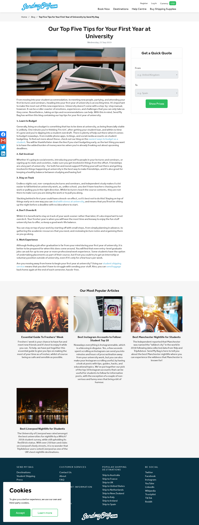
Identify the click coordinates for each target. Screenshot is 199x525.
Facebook (150, 476)
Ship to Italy (108, 497)
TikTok (148, 497)
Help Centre (139, 8)
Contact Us (65, 472)
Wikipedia (150, 490)
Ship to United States (113, 485)
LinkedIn (149, 486)
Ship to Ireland (109, 500)
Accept (20, 512)
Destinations (120, 8)
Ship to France (109, 478)
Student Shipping (26, 476)
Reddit (148, 501)
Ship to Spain (109, 504)
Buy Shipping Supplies (163, 8)
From (138, 67)
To (136, 84)
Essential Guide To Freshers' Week (42, 337)
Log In (154, 3)
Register (144, 3)
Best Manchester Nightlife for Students (157, 337)
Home (24, 16)
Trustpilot (150, 494)
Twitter (149, 472)
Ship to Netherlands (113, 489)
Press (20, 479)
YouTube (149, 483)
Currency (168, 3)
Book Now (104, 8)
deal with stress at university (68, 201)
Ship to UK (107, 482)
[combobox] (156, 75)
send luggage (113, 266)
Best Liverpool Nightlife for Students (42, 428)
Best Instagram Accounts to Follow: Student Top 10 (99, 338)
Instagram (150, 479)
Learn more (45, 512)
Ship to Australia (111, 475)
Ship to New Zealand (113, 493)
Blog (33, 16)
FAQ (61, 479)
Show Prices (156, 103)
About (62, 476)
